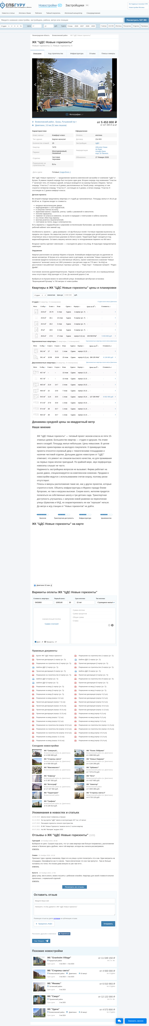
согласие (57, 918)
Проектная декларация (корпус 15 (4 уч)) (94, 706)
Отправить (108, 924)
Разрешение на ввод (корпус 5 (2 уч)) (92, 717)
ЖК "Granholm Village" (59, 957)
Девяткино (73, 973)
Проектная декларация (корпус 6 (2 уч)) (93, 698)
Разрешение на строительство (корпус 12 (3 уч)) (54, 729)
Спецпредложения (93, 13)
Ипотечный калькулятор (73, 13)
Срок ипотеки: (80, 598)
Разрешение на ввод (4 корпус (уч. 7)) (92, 690)
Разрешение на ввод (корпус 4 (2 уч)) (50, 698)
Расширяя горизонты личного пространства (57, 823)
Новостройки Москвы (136, 7)
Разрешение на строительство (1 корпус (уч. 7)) (96, 656)
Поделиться (65, 934)
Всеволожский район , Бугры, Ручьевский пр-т (56, 122)
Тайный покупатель (53, 13)
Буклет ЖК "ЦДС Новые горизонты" (49, 656)
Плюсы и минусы (108, 53)
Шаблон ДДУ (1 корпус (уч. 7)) (90, 659)
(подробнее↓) (65, 172)
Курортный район (55, 961)
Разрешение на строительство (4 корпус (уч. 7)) (53, 675)
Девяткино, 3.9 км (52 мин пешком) (51, 125)
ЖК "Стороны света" (58, 970)
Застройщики (75, 5)
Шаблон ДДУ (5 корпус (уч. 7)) (47, 683)
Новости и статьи (8, 13)
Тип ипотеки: (100, 598)
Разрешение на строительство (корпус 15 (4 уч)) (54, 733)
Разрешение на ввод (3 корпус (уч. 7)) (50, 690)
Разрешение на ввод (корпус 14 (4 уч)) (50, 740)
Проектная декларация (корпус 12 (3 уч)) (51, 713)
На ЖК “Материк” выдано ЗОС (52, 829)
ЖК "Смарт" (53, 996)
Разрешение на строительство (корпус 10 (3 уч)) (54, 725)
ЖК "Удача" (53, 1009)
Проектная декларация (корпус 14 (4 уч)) (51, 706)
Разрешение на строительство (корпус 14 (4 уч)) (96, 729)
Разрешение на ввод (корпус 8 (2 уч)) (50, 721)
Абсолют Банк (101, 147)
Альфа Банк (100, 151)
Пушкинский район (56, 999)
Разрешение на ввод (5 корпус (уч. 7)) (50, 694)
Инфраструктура (76, 53)
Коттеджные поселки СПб (138, 4)
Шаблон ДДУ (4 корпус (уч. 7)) (47, 679)
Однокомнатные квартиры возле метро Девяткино (101, 341)
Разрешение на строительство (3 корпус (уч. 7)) (96, 667)
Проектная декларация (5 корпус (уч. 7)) (93, 683)
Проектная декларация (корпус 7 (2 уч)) (50, 702)
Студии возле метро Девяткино (107, 301)
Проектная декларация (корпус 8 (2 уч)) (93, 702)
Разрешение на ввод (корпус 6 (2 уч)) (92, 713)
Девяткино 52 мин (43, 585)
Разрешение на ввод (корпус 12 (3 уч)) (93, 737)
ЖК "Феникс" (54, 983)
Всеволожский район (56, 973)
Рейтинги (38, 13)
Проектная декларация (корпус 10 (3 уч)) (51, 710)
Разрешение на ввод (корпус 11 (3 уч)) (50, 737)
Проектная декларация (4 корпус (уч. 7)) (93, 675)
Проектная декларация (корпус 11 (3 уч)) (94, 710)
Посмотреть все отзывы (74, 887)
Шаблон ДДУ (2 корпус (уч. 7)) (47, 667)
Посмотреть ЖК (136, 20)
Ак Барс (98, 149)
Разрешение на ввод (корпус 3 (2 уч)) (92, 721)
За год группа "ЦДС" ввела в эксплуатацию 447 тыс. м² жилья (63, 820)
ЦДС (97, 143)
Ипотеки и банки (25, 13)
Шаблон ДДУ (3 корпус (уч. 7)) (90, 671)
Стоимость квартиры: (41, 598)
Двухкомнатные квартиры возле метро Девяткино (101, 362)
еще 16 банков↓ (102, 153)
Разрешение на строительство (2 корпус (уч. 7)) (53, 663)
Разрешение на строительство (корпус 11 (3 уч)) (96, 725)
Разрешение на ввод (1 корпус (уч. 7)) (50, 686)
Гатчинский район (55, 986)
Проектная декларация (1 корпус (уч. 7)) (51, 659)
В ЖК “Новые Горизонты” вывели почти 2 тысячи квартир (62, 826)
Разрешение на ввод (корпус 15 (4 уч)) (93, 740)
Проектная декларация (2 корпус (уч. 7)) (93, 663)
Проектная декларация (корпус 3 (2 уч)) (93, 694)
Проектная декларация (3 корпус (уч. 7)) (51, 671)
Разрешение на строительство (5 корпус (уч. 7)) (96, 679)
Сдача (63, 26)
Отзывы (92, 53)
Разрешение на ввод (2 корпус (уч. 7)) (92, 686)
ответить (35, 849)
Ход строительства (55, 53)
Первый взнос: (59, 598)
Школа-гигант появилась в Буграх (53, 817)
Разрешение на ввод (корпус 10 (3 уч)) (93, 733)
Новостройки (48, 5)
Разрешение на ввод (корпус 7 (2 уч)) (50, 717)
